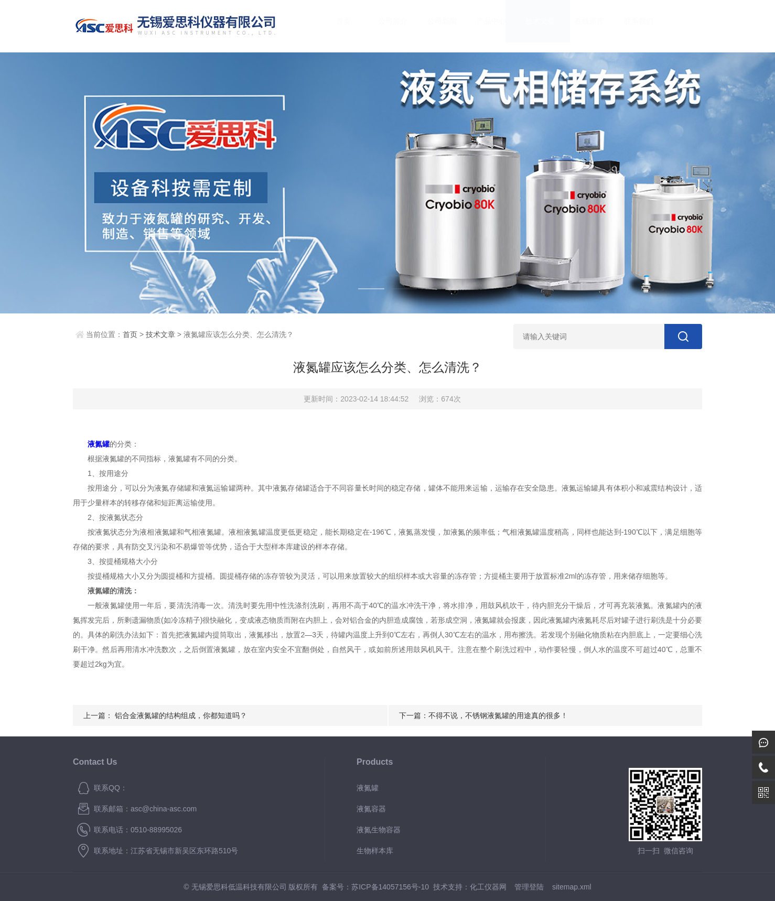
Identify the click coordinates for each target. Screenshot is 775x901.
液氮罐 (368, 788)
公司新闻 (431, 25)
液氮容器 (371, 809)
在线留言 (579, 25)
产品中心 (481, 25)
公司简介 (383, 25)
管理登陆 (529, 887)
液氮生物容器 (379, 830)
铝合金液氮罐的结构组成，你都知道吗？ (181, 715)
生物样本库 (375, 850)
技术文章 (530, 25)
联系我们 (628, 25)
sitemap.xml (571, 887)
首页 (333, 25)
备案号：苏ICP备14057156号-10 (375, 887)
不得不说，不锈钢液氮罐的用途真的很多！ (498, 715)
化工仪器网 (488, 887)
